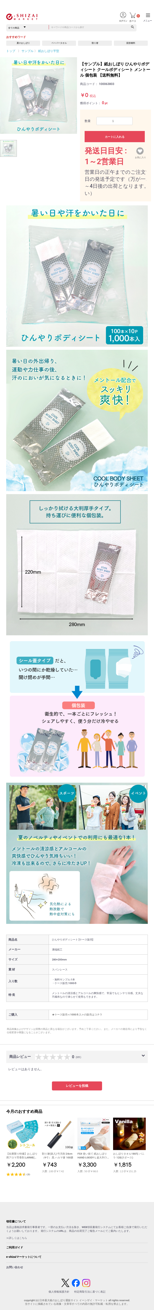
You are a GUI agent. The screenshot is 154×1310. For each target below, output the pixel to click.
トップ (10, 51)
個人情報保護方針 (59, 1291)
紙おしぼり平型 (48, 51)
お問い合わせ (14, 1267)
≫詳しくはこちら (16, 1237)
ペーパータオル (59, 43)
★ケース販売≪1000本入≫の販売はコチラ (77, 1014)
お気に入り (140, 156)
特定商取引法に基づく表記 (89, 1291)
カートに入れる (115, 136)
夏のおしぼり (23, 43)
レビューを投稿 (77, 1086)
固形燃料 (130, 43)
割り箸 (95, 43)
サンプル (27, 51)
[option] (38, 95)
